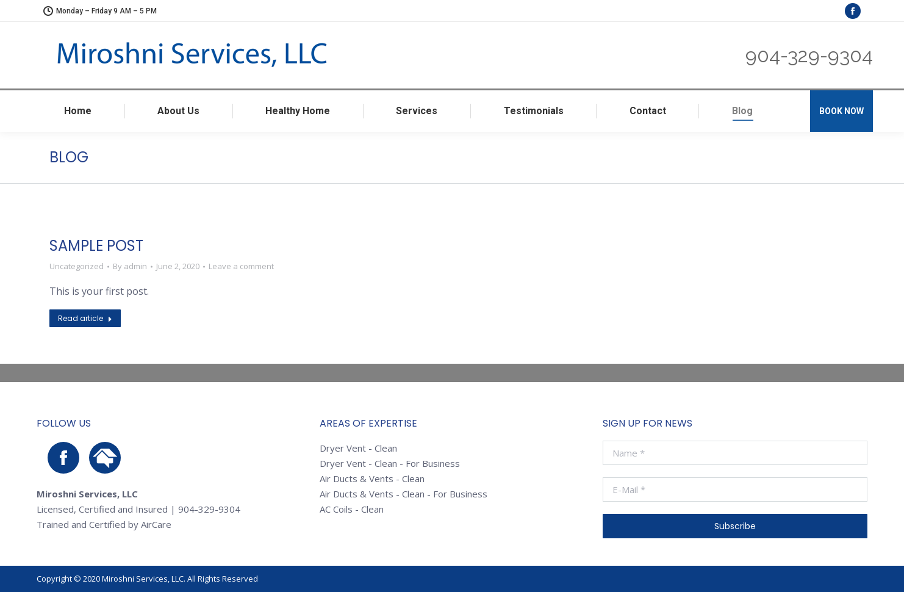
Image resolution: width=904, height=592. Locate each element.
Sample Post (96, 246)
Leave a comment (241, 266)
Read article (85, 318)
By (130, 266)
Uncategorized (76, 266)
